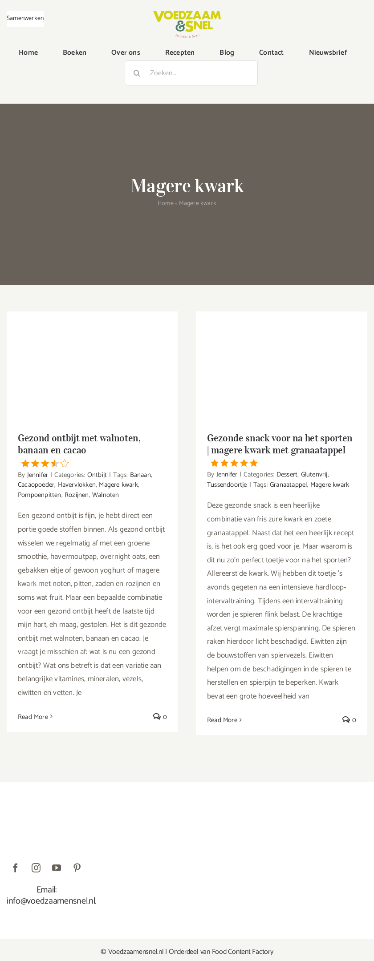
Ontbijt (97, 474)
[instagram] (36, 868)
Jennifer (38, 474)
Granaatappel (288, 484)
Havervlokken (77, 484)
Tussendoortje (227, 484)
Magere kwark (118, 484)
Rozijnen (77, 495)
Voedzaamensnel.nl (136, 952)
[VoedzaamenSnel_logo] (187, 14)
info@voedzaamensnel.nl (51, 901)
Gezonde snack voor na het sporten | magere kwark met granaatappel (281, 450)
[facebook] (16, 868)
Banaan (140, 474)
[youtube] (57, 868)
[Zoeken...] (191, 73)
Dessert (286, 474)
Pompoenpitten (39, 495)
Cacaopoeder (36, 484)
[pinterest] (77, 868)
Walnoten (105, 495)
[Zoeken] (137, 73)
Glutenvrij (314, 474)
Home (166, 203)
